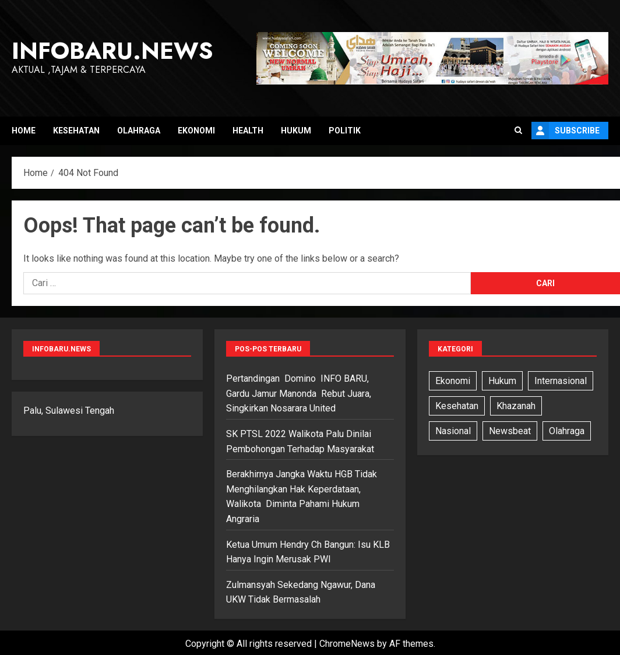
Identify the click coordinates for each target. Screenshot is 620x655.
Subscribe (565, 130)
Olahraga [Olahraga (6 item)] (566, 430)
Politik (345, 130)
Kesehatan (76, 130)
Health (248, 130)
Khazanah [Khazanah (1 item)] (516, 405)
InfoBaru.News (112, 51)
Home (24, 130)
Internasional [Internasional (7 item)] (560, 380)
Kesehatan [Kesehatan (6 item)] (456, 405)
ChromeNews (347, 643)
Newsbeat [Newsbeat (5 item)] (510, 430)
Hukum (296, 130)
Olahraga (138, 130)
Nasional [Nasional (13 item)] (453, 430)
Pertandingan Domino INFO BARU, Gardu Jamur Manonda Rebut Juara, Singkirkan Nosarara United (298, 393)
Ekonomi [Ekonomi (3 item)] (452, 380)
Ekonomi (196, 130)
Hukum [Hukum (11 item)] (502, 380)
